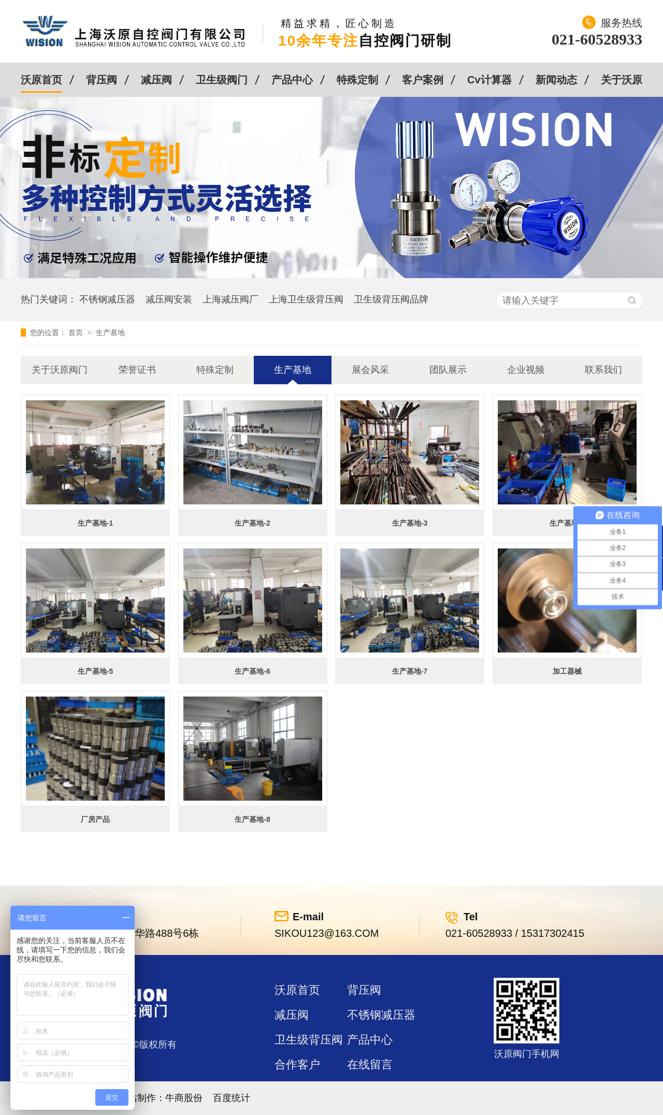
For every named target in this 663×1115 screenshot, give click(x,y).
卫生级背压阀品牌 (391, 299)
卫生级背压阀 (309, 1039)
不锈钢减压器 (107, 299)
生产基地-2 (252, 523)
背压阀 (101, 79)
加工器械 (567, 671)
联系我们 (603, 370)
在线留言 (370, 1064)
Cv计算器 (489, 79)
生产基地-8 (252, 819)
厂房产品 (95, 819)
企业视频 (525, 370)
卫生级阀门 (222, 79)
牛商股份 (184, 1098)
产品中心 (292, 79)
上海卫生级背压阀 (306, 299)
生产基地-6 (252, 671)
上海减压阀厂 (230, 299)
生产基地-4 (567, 523)
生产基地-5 (95, 671)
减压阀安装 (169, 299)
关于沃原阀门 (60, 370)
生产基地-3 (409, 523)
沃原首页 (41, 79)
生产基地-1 (95, 523)
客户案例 (422, 79)
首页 (76, 332)
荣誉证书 (137, 370)
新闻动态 (556, 79)
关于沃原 (621, 79)
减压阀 (156, 79)
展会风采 (370, 370)
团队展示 (448, 370)
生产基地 (110, 332)
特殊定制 (357, 79)
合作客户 (297, 1064)
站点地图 (297, 1089)
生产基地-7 (409, 671)
